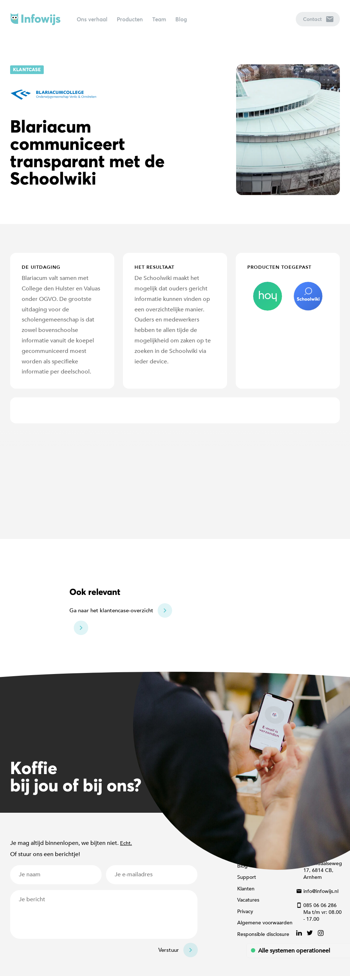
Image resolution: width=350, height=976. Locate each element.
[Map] (175, 481)
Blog (181, 19)
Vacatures (248, 900)
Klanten (246, 888)
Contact (318, 19)
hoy (267, 296)
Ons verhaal (92, 19)
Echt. (126, 843)
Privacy (245, 911)
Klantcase (27, 69)
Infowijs (35, 19)
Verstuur (168, 950)
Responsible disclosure (263, 934)
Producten (130, 19)
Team (159, 19)
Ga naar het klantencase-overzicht (111, 610)
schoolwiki (308, 296)
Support (246, 877)
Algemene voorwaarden (265, 922)
